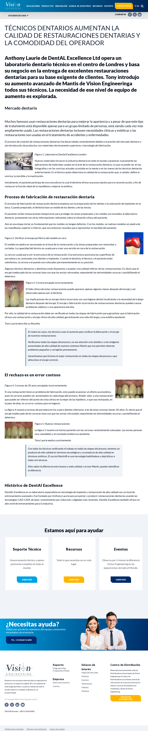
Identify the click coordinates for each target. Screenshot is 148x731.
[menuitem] (137, 6)
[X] (133, 13)
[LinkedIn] (138, 13)
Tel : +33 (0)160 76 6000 (21, 640)
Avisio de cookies (57, 729)
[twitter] (12, 705)
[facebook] (7, 705)
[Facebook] (129, 13)
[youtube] (23, 705)
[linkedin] (17, 705)
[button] (142, 6)
